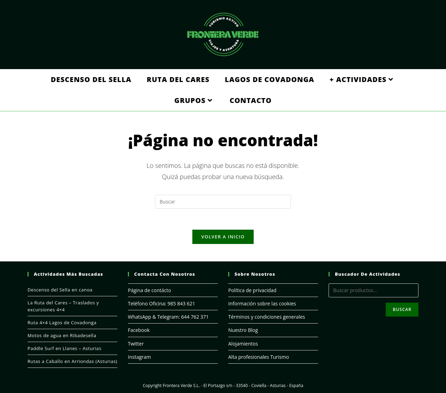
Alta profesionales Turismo (258, 357)
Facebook (138, 330)
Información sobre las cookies (262, 303)
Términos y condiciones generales (266, 316)
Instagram (139, 357)
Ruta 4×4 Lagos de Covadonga (62, 322)
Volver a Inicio (223, 236)
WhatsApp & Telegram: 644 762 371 (168, 316)
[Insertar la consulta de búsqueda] (223, 202)
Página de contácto (149, 290)
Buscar (402, 309)
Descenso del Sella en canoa (60, 290)
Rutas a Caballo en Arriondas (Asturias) (72, 361)
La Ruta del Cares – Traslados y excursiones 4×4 (63, 306)
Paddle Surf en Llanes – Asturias (64, 348)
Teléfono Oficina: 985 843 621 (161, 303)
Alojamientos (243, 343)
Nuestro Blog (243, 330)
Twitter (136, 343)
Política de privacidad (252, 290)
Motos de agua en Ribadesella (62, 335)
